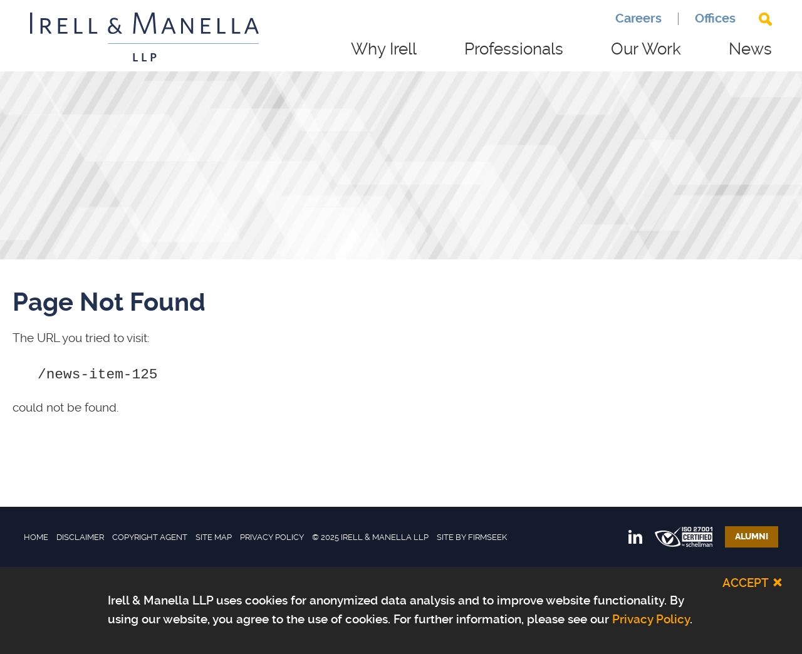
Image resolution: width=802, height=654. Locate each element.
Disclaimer (80, 537)
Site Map (213, 537)
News (750, 48)
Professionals (513, 48)
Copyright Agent (149, 537)
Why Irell (384, 48)
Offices (715, 19)
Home (36, 537)
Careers (638, 19)
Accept (745, 583)
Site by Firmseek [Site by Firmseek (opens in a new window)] (472, 537)
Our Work (646, 48)
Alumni (751, 536)
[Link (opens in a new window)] (635, 537)
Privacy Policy (272, 537)
